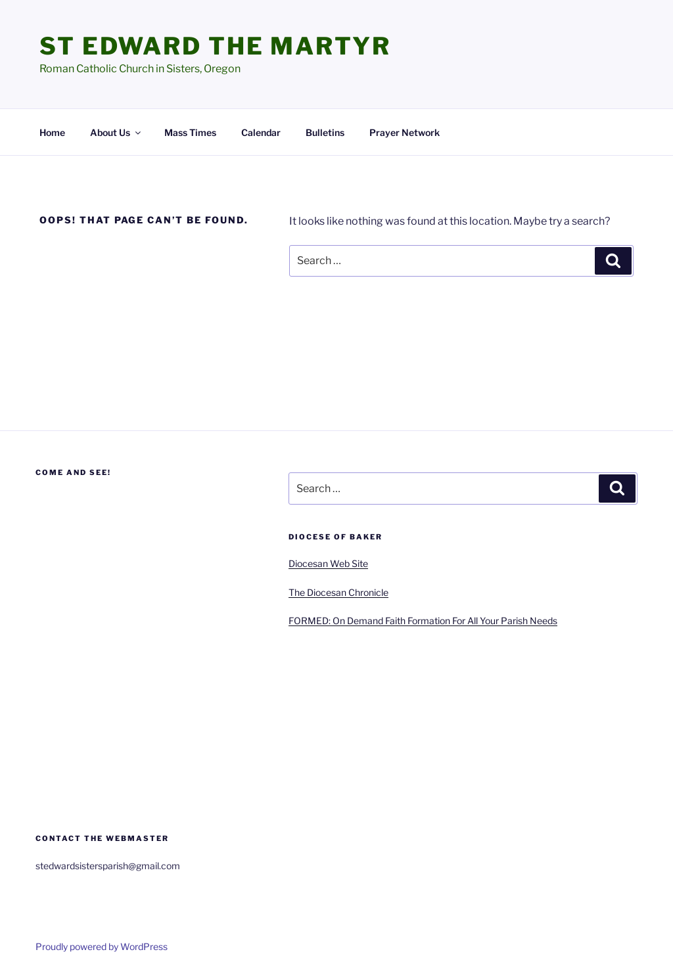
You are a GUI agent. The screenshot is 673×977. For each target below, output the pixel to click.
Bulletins (325, 132)
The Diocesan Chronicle (338, 592)
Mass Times (190, 132)
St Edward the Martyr (215, 46)
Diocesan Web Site (328, 563)
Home (52, 132)
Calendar (261, 132)
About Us (116, 132)
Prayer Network (404, 132)
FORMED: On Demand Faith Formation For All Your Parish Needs (423, 620)
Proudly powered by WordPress (101, 946)
